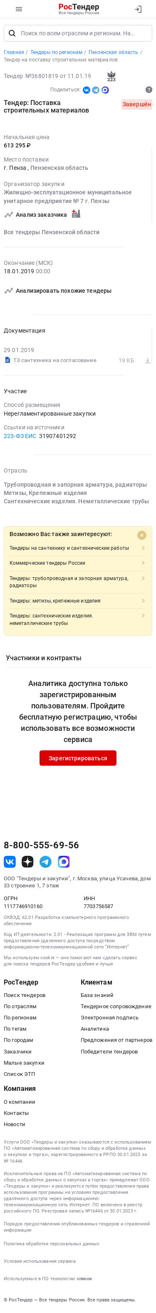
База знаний (97, 996)
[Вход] (137, 9)
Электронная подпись (110, 1018)
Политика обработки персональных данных (51, 1244)
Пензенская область (59, 168)
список (84, 1279)
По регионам (20, 1018)
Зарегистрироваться (78, 759)
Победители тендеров (109, 1052)
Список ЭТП (19, 1075)
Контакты (16, 1114)
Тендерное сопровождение (116, 1007)
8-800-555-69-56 (41, 846)
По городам (18, 1041)
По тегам (15, 1029)
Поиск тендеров (24, 996)
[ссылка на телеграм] (46, 863)
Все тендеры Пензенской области (51, 233)
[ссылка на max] (64, 863)
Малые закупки (24, 1064)
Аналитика (95, 1029)
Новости (14, 1125)
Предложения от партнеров (116, 1041)
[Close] (141, 536)
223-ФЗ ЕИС (20, 436)
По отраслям (20, 1007)
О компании (19, 1102)
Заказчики (18, 1052)
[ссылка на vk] (10, 863)
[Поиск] (12, 34)
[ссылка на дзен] (28, 863)
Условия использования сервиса (40, 1262)
